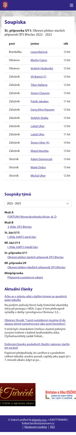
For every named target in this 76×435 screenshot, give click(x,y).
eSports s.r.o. (39, 420)
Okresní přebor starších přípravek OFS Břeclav (35, 257)
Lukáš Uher (37, 126)
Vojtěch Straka (39, 118)
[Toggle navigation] (72, 5)
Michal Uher (38, 175)
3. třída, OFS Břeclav (19, 227)
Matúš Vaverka (40, 151)
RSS (52, 427)
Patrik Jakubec (40, 101)
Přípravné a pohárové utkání (25, 277)
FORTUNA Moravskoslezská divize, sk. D (32, 216)
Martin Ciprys (39, 60)
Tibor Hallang (39, 85)
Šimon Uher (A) (40, 142)
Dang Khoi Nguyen (43, 109)
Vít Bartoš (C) (38, 76)
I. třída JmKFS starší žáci (21, 237)
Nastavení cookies (35, 427)
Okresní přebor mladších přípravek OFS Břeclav (36, 267)
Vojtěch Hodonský (42, 68)
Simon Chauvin (40, 93)
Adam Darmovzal (41, 159)
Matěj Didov (38, 167)
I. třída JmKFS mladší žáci (22, 247)
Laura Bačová (39, 52)
